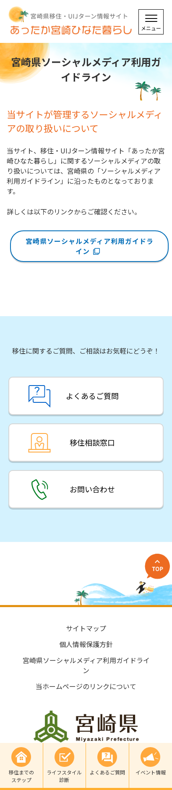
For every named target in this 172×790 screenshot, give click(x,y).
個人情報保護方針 (86, 644)
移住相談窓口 (92, 442)
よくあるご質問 (92, 395)
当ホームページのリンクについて (86, 686)
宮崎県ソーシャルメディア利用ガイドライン (90, 246)
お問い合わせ (92, 489)
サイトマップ (86, 628)
